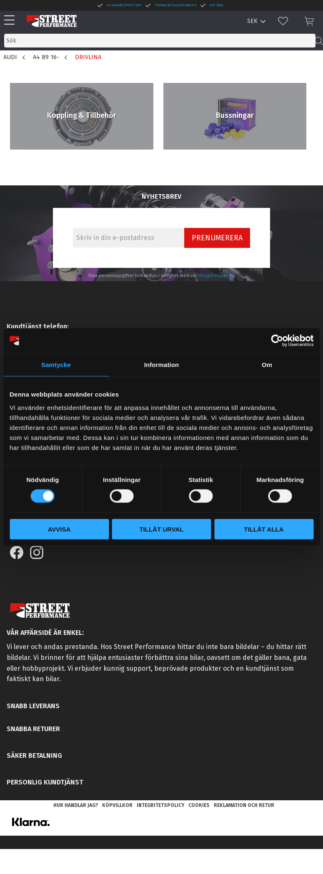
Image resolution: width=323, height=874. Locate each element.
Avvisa (59, 528)
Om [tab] (267, 364)
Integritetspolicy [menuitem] (160, 805)
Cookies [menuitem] (199, 805)
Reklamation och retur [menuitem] (244, 805)
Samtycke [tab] (56, 364)
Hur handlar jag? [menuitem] (75, 805)
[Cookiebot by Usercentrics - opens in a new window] (276, 341)
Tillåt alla (263, 528)
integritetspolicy (216, 275)
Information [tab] (161, 364)
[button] (11, 20)
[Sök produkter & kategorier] (159, 40)
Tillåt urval (161, 528)
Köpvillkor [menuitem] (117, 805)
